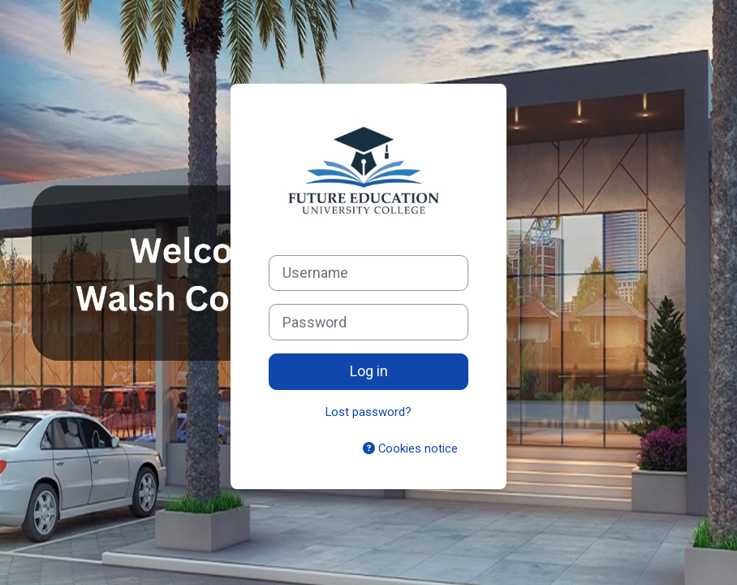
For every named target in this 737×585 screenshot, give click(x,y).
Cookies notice (410, 448)
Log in (369, 370)
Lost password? (368, 412)
